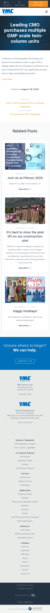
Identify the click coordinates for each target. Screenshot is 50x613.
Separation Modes (25, 460)
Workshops (25, 485)
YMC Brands (25, 456)
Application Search (25, 537)
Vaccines (25, 509)
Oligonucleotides (25, 494)
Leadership (25, 550)
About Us (25, 546)
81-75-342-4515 (25, 422)
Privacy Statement (25, 602)
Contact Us (25, 361)
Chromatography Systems (25, 444)
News (25, 558)
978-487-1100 (25, 394)
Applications (25, 490)
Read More (25, 189)
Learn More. (7, 79)
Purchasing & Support (25, 468)
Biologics (25, 505)
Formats (25, 464)
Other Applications (25, 521)
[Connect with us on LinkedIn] (33, 596)
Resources (25, 526)
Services (25, 474)
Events (25, 562)
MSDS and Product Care (25, 534)
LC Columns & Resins (25, 453)
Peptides (25, 498)
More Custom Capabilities (25, 447)
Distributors (25, 566)
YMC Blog (25, 554)
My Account (6, 3)
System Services (25, 481)
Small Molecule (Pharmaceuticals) (25, 517)
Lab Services (25, 477)
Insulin (25, 513)
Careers (25, 569)
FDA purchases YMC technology (25, 114)
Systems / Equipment (25, 440)
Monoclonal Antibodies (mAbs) (25, 501)
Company (25, 543)
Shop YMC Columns (38, 4)
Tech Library (25, 530)
